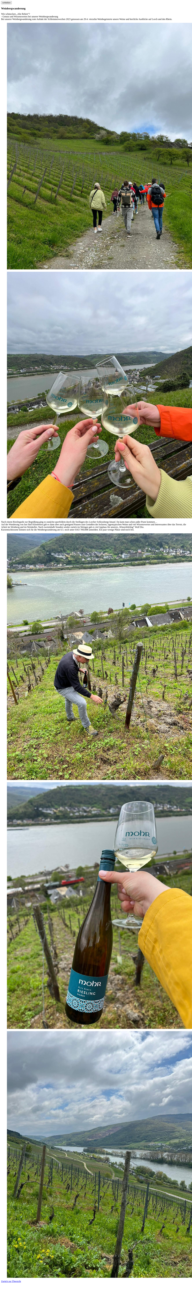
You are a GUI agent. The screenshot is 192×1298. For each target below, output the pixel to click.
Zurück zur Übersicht (11, 1281)
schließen (6, 3)
